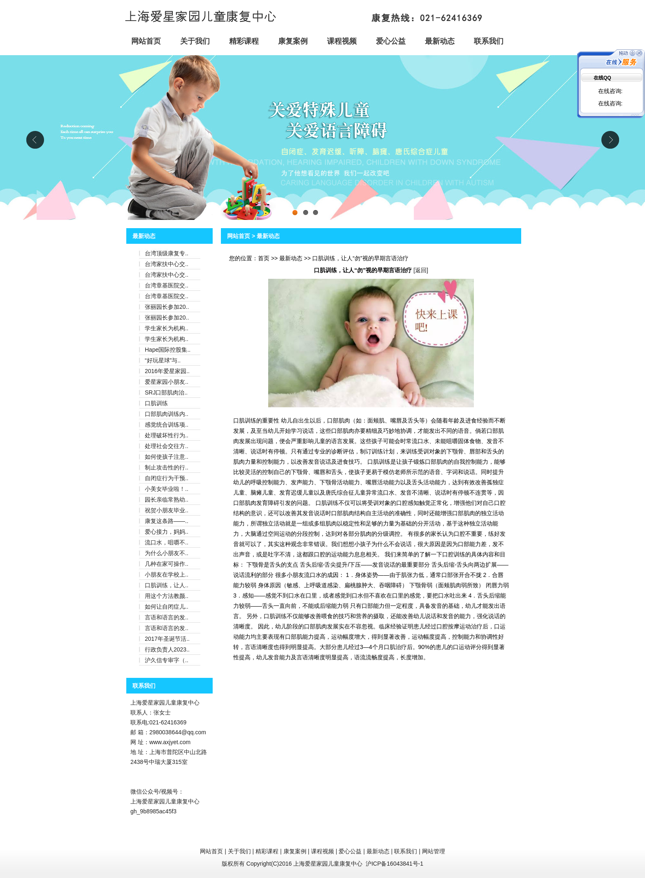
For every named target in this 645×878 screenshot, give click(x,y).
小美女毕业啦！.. (166, 489)
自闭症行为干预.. (166, 478)
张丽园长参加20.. (167, 307)
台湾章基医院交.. (166, 285)
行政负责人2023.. (167, 649)
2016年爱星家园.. (167, 371)
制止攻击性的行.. (166, 467)
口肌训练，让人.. (166, 585)
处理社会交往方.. (166, 446)
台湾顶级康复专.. (166, 253)
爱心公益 (391, 41)
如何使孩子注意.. (166, 456)
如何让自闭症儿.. (166, 606)
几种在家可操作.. (166, 563)
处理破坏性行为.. (166, 435)
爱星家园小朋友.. (166, 381)
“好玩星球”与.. (163, 360)
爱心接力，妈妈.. (166, 531)
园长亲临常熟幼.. (166, 499)
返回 (421, 270)
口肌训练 (156, 403)
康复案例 (293, 41)
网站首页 (146, 41)
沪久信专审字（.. (166, 660)
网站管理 (433, 851)
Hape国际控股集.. (167, 349)
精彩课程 (244, 41)
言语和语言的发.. (166, 617)
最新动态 (440, 41)
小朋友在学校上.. (166, 574)
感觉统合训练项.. (166, 424)
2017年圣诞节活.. (167, 638)
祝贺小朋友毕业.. (166, 510)
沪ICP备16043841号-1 (394, 863)
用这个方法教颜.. (166, 596)
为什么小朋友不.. (166, 553)
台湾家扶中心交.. (166, 264)
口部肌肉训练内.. (166, 414)
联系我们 (488, 41)
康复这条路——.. (166, 521)
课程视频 (342, 41)
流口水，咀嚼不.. (166, 542)
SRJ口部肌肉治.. (166, 392)
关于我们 (195, 41)
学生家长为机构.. (166, 328)
